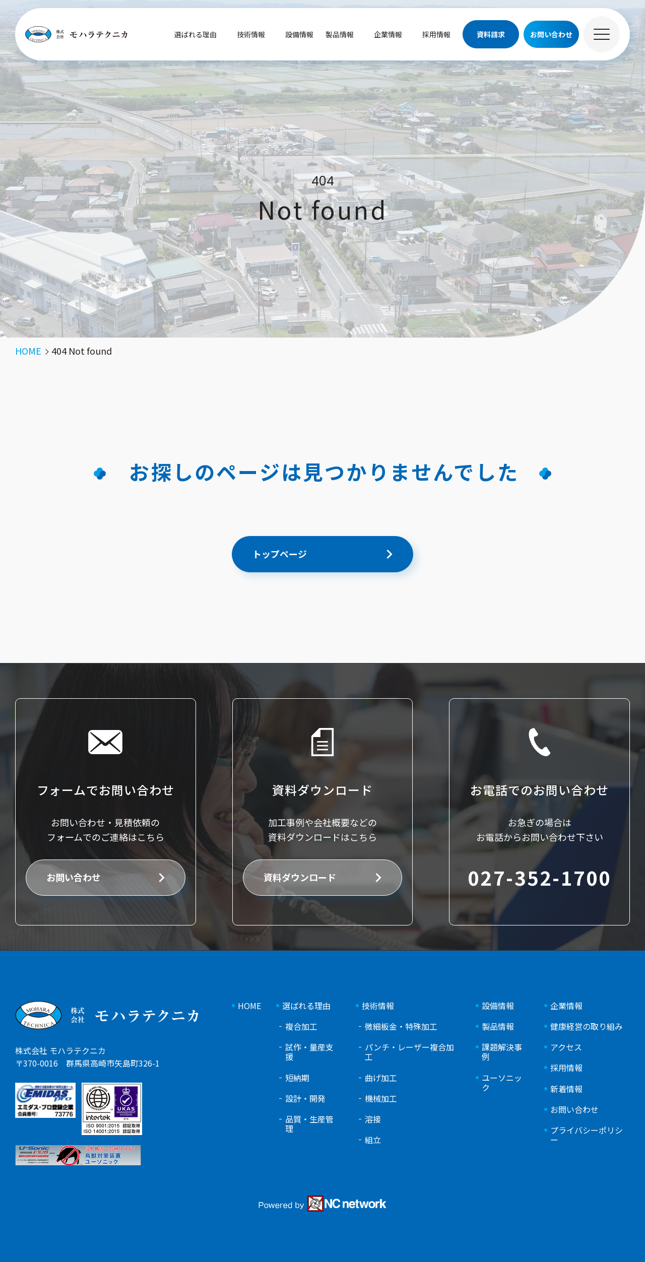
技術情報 (251, 34)
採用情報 (436, 34)
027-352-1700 (539, 877)
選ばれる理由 (195, 34)
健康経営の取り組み (586, 1026)
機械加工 (381, 1098)
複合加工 (301, 1026)
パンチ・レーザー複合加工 (409, 1051)
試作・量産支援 (309, 1051)
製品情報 (340, 34)
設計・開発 (305, 1098)
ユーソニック (502, 1082)
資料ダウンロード (300, 877)
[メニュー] (602, 34)
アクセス (566, 1047)
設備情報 (299, 34)
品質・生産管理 (309, 1124)
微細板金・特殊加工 (401, 1026)
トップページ (279, 553)
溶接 (373, 1119)
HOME (249, 1006)
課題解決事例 (502, 1051)
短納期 (297, 1078)
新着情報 (566, 1089)
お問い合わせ (73, 877)
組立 (373, 1140)
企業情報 (388, 34)
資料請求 (491, 34)
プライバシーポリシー (586, 1135)
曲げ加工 (381, 1078)
